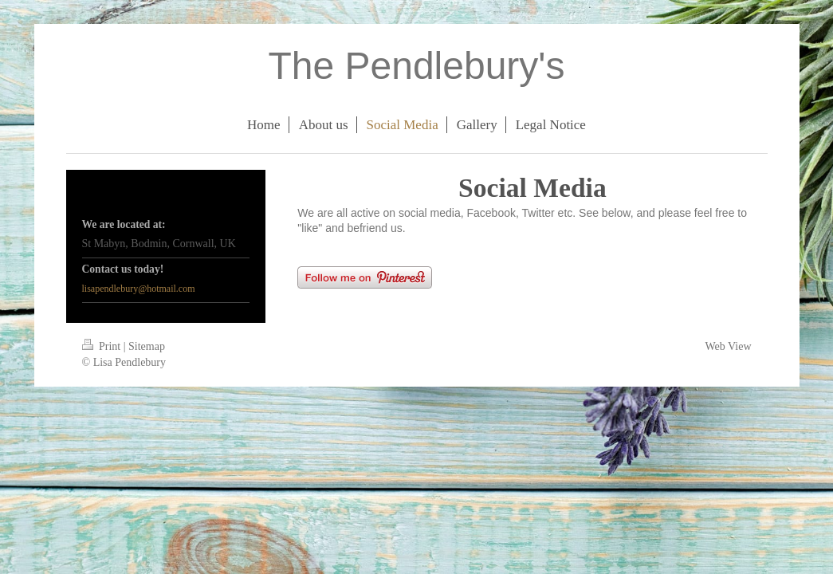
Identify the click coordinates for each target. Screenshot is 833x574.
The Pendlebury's (416, 66)
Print (103, 346)
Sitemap (146, 346)
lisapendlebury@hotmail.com (138, 288)
